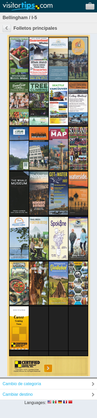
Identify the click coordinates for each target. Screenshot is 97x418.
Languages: (35, 402)
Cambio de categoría (22, 384)
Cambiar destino (18, 394)
